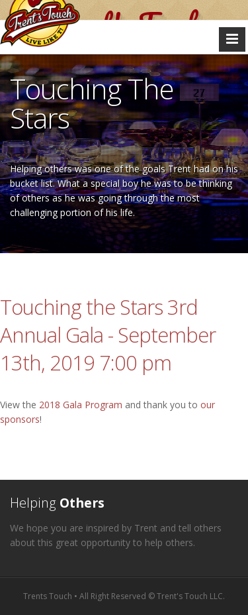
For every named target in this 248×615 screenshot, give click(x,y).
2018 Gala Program (80, 404)
